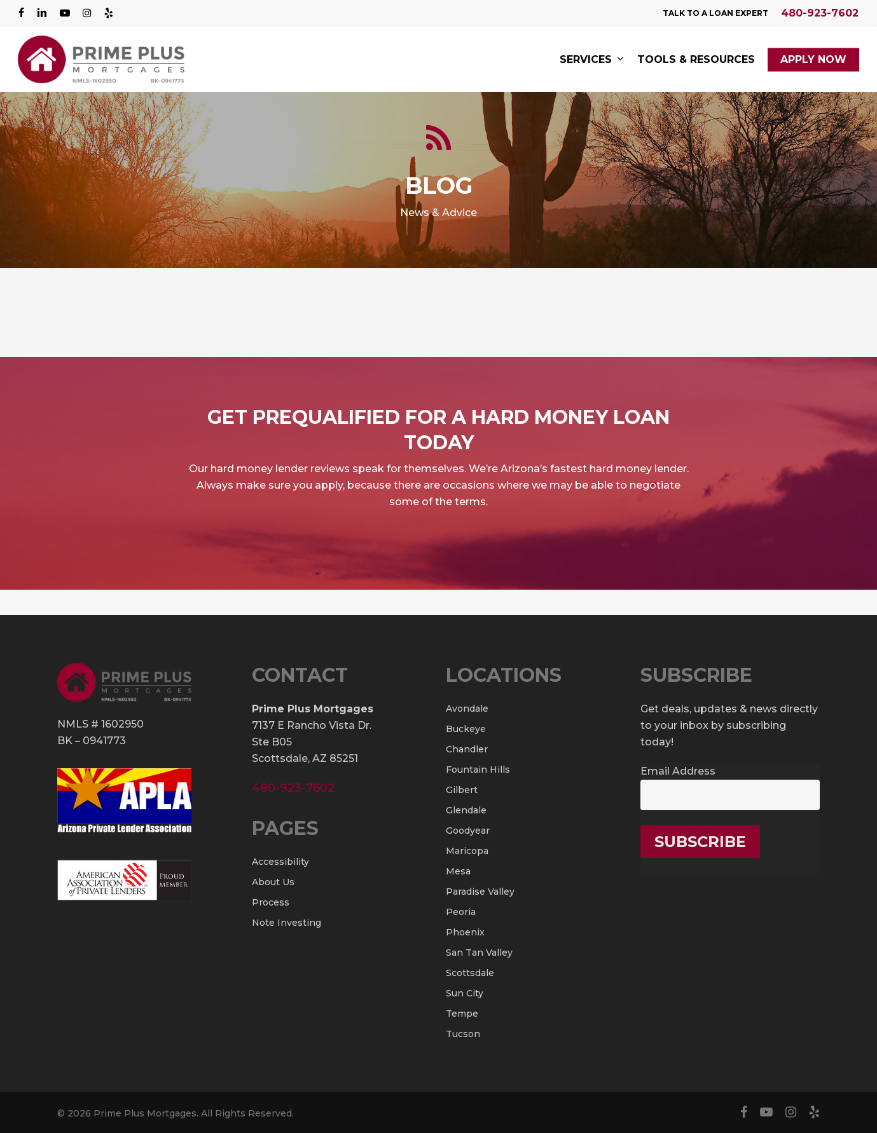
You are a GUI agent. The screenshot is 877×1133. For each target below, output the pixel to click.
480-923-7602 (820, 13)
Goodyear (468, 830)
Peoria (461, 912)
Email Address (677, 771)
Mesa (458, 871)
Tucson (463, 1034)
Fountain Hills (478, 769)
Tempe (462, 1013)
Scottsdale (470, 973)
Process (270, 902)
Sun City (464, 993)
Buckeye (466, 729)
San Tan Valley (479, 952)
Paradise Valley (480, 891)
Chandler (467, 749)
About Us (273, 882)
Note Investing (286, 922)
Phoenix (465, 932)
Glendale (466, 810)
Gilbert (462, 790)
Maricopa (467, 851)
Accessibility (280, 861)
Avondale (467, 708)
